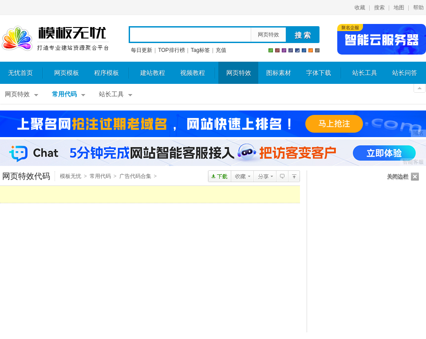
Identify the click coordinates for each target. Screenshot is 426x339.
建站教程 (152, 73)
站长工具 (364, 73)
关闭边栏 (397, 176)
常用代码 (64, 94)
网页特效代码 (26, 176)
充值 (221, 50)
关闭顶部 (420, 88)
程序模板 (106, 73)
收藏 (360, 7)
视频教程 (192, 73)
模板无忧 (55, 38)
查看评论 (282, 176)
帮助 (418, 7)
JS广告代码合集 (294, 176)
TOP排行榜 (171, 50)
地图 (399, 7)
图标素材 (278, 73)
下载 (219, 176)
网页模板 (66, 73)
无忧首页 (20, 73)
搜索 (379, 7)
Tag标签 (200, 50)
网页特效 (268, 35)
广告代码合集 (135, 176)
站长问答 (404, 73)
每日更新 (141, 50)
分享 (264, 176)
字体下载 (318, 73)
